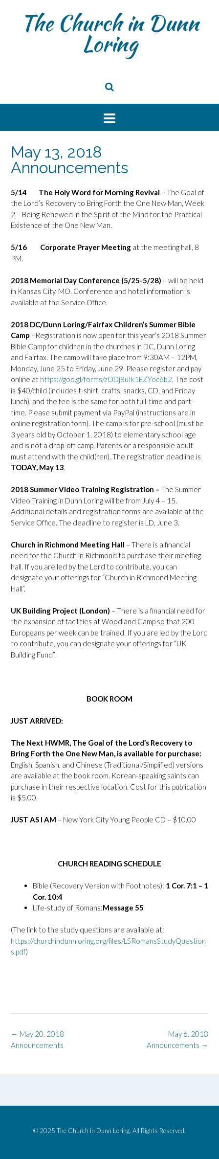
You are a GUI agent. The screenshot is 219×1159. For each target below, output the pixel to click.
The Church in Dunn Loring (110, 33)
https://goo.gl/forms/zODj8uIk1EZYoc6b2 (106, 379)
